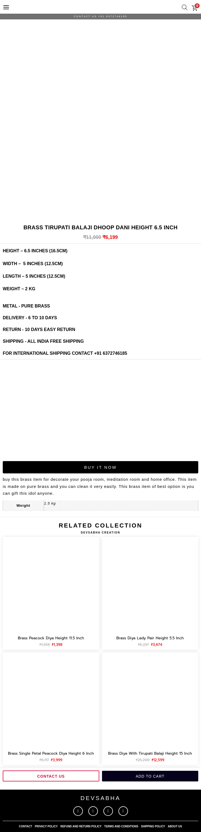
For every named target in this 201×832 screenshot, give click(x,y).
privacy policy (46, 826)
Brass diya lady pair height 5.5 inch (150, 638)
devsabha (100, 798)
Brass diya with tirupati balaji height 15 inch (150, 753)
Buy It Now (100, 467)
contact (25, 826)
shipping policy (153, 826)
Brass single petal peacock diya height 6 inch (51, 753)
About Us (175, 826)
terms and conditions (121, 826)
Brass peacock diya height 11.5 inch (51, 638)
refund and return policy (80, 826)
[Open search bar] (184, 7)
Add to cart (150, 776)
